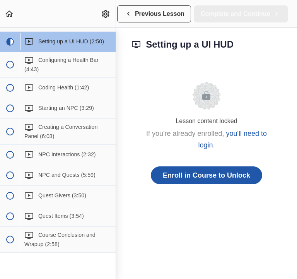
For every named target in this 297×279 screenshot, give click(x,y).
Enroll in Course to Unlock (206, 175)
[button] (9, 13)
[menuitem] (106, 13)
